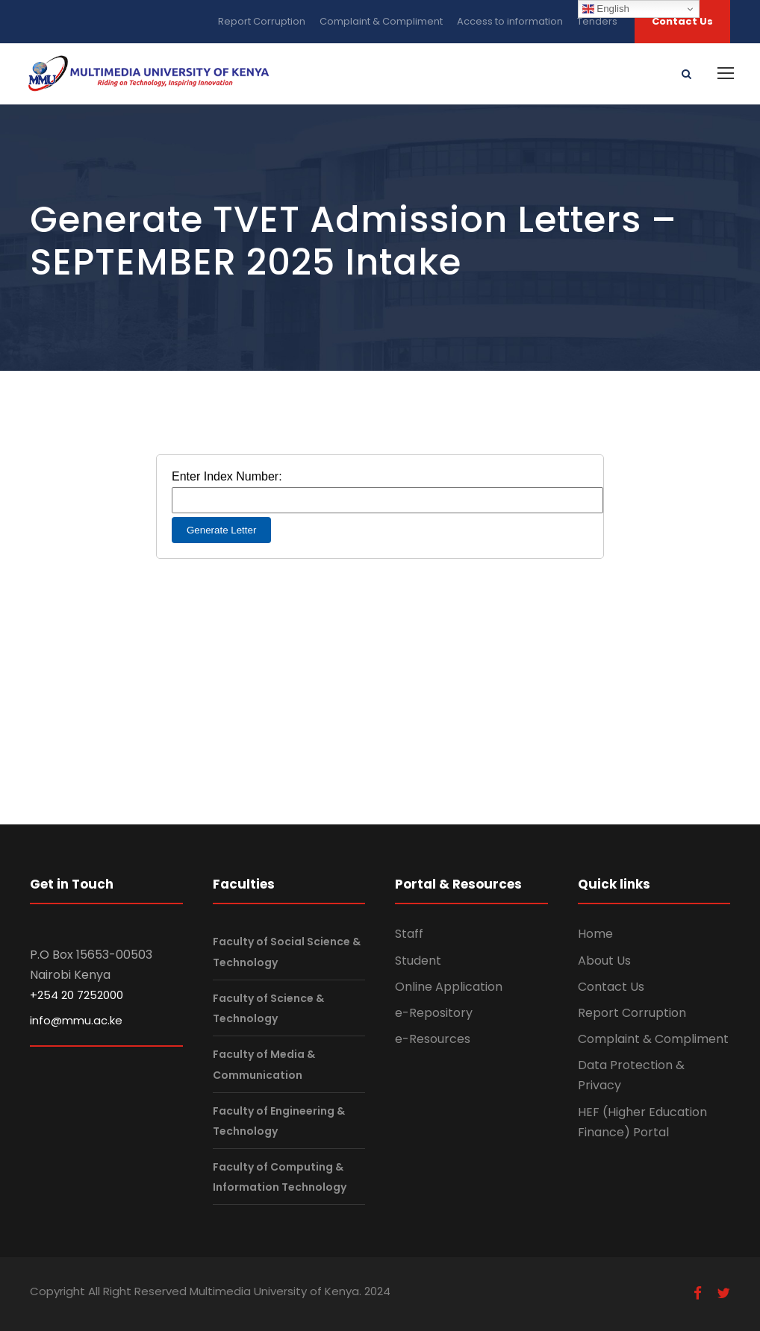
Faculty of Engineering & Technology (279, 1121)
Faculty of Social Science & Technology (287, 952)
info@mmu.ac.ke (76, 1020)
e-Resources (432, 1038)
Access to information (510, 21)
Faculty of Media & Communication (264, 1064)
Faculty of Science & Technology (268, 1008)
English (605, 9)
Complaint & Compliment (381, 21)
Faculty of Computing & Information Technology (279, 1176)
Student (418, 960)
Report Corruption (261, 21)
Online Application (448, 986)
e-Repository (434, 1012)
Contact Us (682, 21)
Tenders (597, 21)
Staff (409, 933)
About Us (604, 960)
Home (595, 933)
